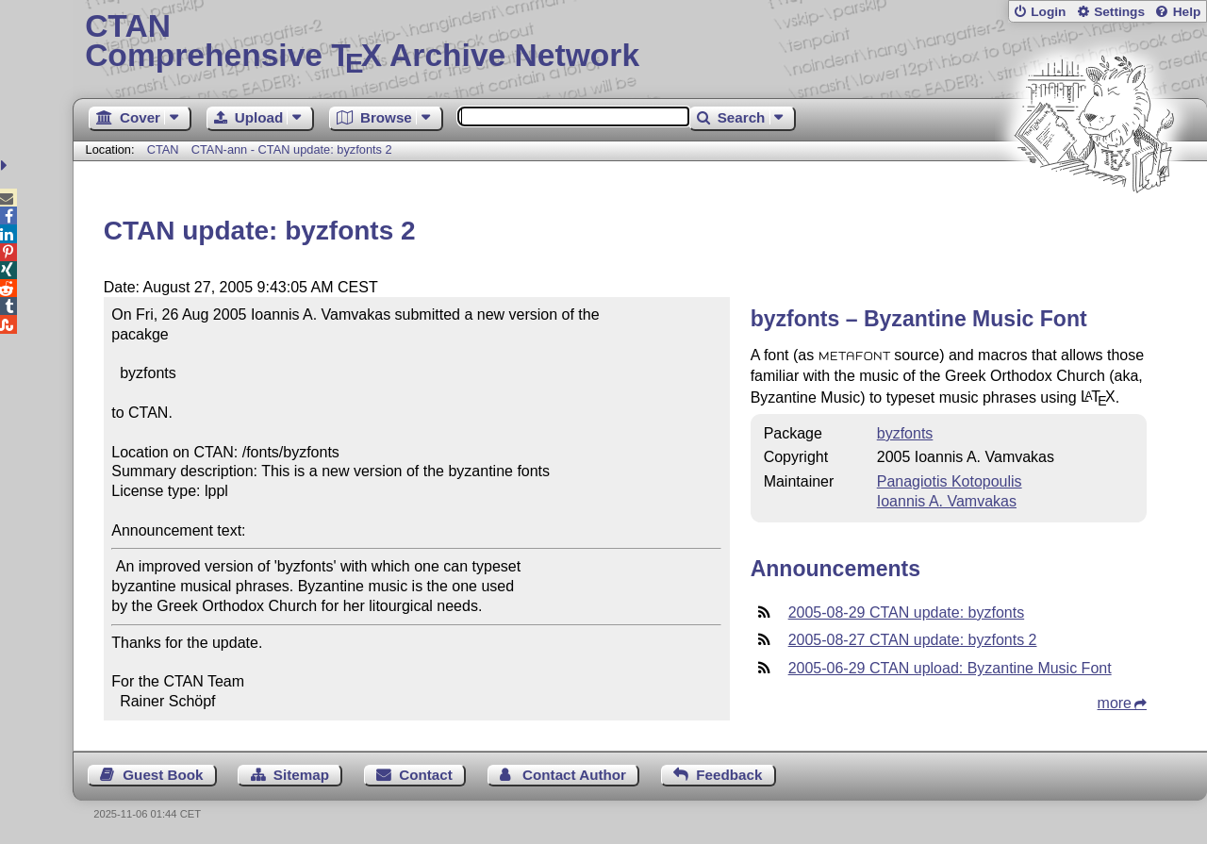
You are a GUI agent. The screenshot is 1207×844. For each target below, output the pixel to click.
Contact (426, 775)
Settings (1119, 12)
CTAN (163, 149)
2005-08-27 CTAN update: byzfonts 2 (912, 640)
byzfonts (905, 433)
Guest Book (163, 775)
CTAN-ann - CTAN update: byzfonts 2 (291, 149)
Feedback (729, 775)
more (1115, 703)
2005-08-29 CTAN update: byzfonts (906, 612)
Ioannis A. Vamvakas (947, 501)
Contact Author (574, 775)
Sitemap (301, 775)
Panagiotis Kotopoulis (949, 481)
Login (1048, 12)
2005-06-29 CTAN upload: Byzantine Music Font (950, 668)
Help (1187, 12)
